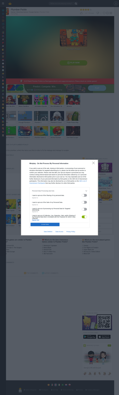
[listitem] (59, 191)
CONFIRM (45, 224)
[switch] (84, 195)
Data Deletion (48, 231)
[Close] (94, 164)
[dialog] (59, 197)
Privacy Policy (70, 231)
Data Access (59, 231)
